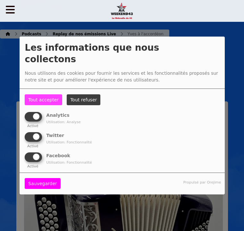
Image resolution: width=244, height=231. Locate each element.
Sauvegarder (42, 183)
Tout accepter (43, 99)
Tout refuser (83, 99)
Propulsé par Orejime (202, 182)
